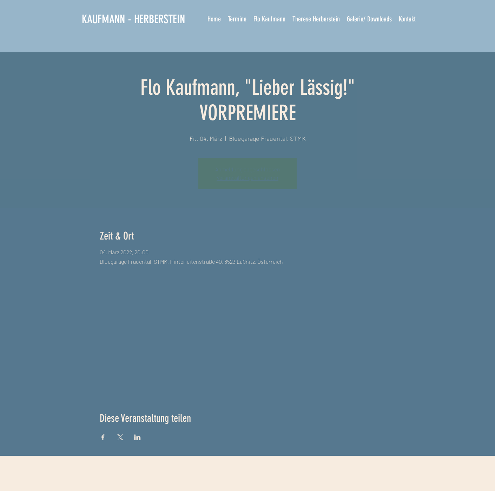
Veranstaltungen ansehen (247, 177)
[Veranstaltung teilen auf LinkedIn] (137, 437)
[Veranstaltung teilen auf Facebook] (103, 437)
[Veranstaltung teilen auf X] (120, 437)
